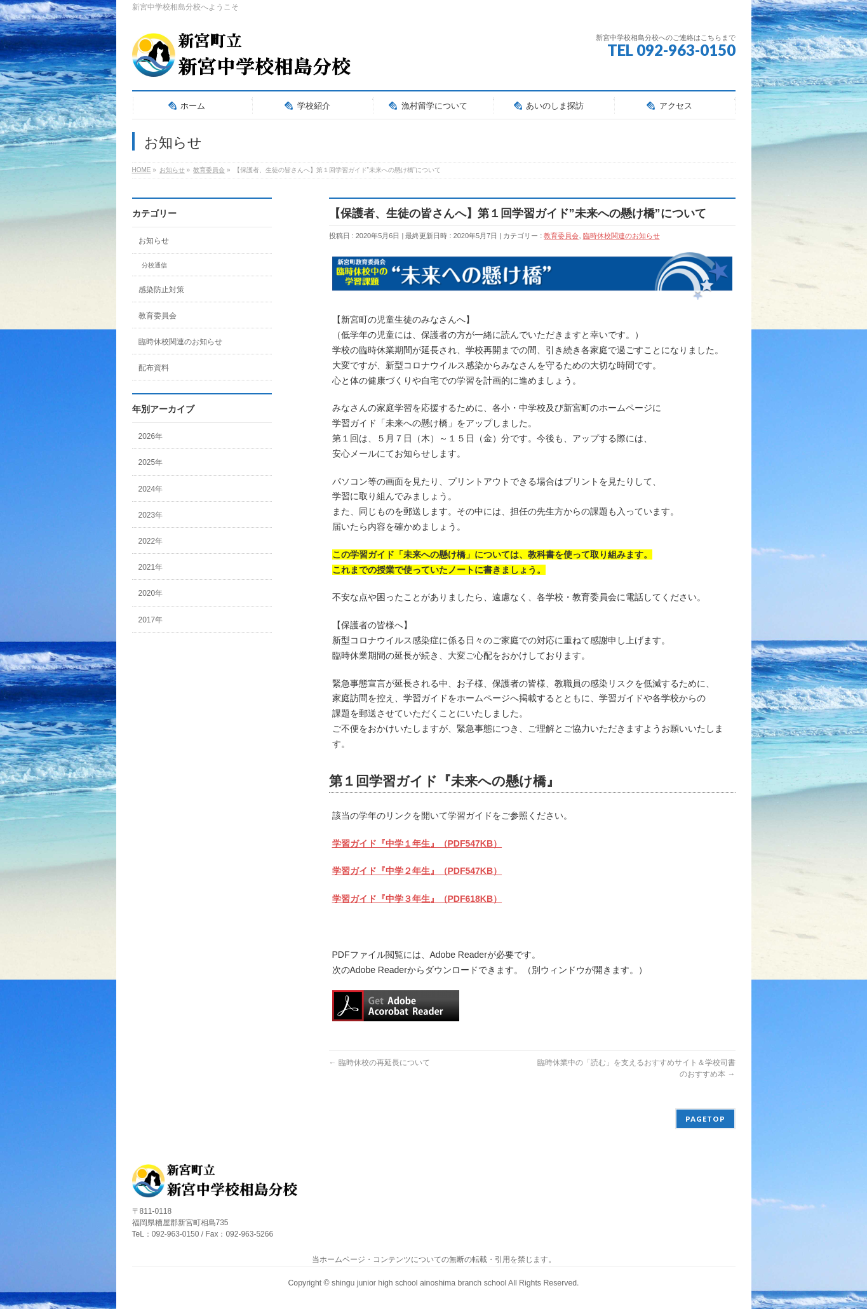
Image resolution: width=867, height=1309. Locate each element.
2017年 (150, 619)
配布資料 (153, 367)
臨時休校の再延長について (379, 1062)
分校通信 (154, 265)
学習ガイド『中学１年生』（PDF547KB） (417, 843)
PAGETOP (705, 1119)
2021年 (150, 567)
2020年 (150, 593)
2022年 (150, 541)
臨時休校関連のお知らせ (621, 235)
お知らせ (153, 240)
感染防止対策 (161, 289)
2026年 (150, 436)
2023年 (150, 515)
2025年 (150, 462)
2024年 (150, 489)
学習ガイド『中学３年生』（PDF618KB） (417, 899)
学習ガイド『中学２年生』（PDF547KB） (417, 871)
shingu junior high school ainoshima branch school (420, 1283)
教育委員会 (561, 235)
